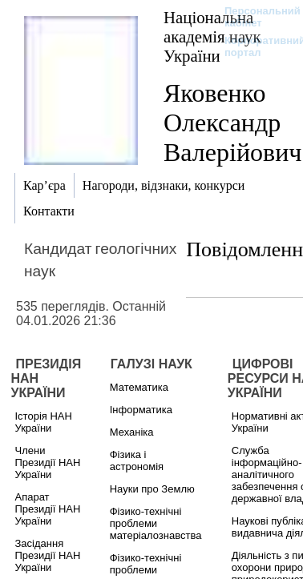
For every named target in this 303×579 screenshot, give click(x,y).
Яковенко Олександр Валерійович (232, 122)
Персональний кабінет (254, 17)
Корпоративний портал (254, 46)
